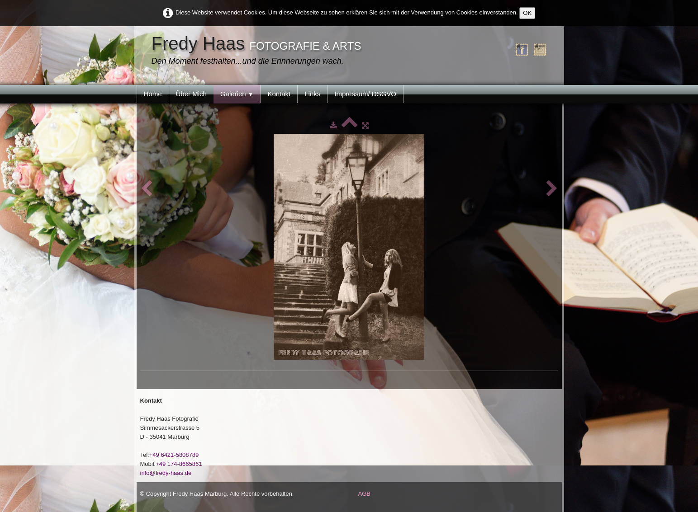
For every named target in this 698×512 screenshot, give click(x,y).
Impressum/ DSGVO (365, 94)
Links (312, 94)
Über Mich (191, 94)
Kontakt (278, 94)
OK (527, 12)
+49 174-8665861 (179, 463)
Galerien (237, 94)
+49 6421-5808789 (174, 454)
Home (153, 94)
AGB (364, 493)
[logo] (258, 51)
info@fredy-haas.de (166, 473)
